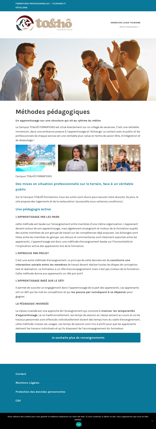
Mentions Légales (27, 382)
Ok (78, 424)
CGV (18, 400)
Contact (21, 374)
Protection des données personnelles (40, 391)
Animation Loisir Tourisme (125, 22)
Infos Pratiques (129, 27)
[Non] (152, 420)
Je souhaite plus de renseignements (78, 337)
